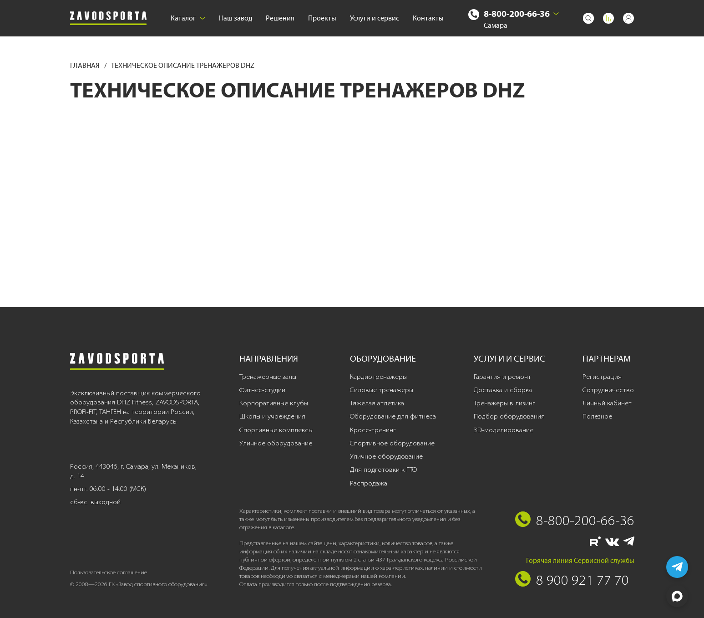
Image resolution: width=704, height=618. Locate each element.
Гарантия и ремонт (502, 376)
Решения (280, 18)
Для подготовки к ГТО (383, 469)
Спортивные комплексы (276, 430)
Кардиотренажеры (378, 376)
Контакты (428, 18)
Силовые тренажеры (381, 389)
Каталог (188, 18)
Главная (85, 65)
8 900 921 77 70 (582, 579)
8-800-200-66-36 (517, 13)
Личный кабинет (607, 403)
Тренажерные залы (267, 376)
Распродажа (368, 483)
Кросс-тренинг (373, 430)
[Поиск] (588, 18)
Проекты (322, 18)
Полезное (597, 416)
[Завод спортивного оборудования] (108, 18)
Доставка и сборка (503, 389)
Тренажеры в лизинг (504, 403)
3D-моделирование (503, 430)
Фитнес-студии (262, 389)
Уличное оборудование (275, 443)
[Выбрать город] (556, 13)
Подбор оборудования (509, 416)
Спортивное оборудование (392, 443)
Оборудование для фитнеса (393, 416)
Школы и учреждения (272, 416)
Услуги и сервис (374, 18)
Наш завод (235, 18)
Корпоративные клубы (273, 403)
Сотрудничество (608, 389)
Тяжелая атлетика (377, 403)
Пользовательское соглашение (108, 572)
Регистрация (602, 376)
